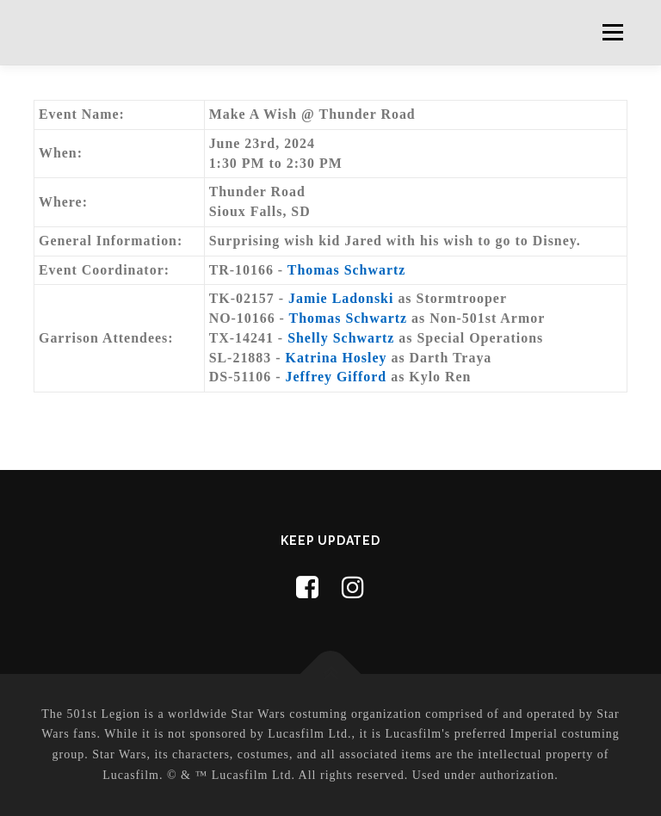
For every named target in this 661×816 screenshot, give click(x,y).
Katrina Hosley (336, 357)
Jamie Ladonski (340, 298)
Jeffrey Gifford (336, 376)
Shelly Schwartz (340, 338)
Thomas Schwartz (346, 270)
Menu (612, 32)
